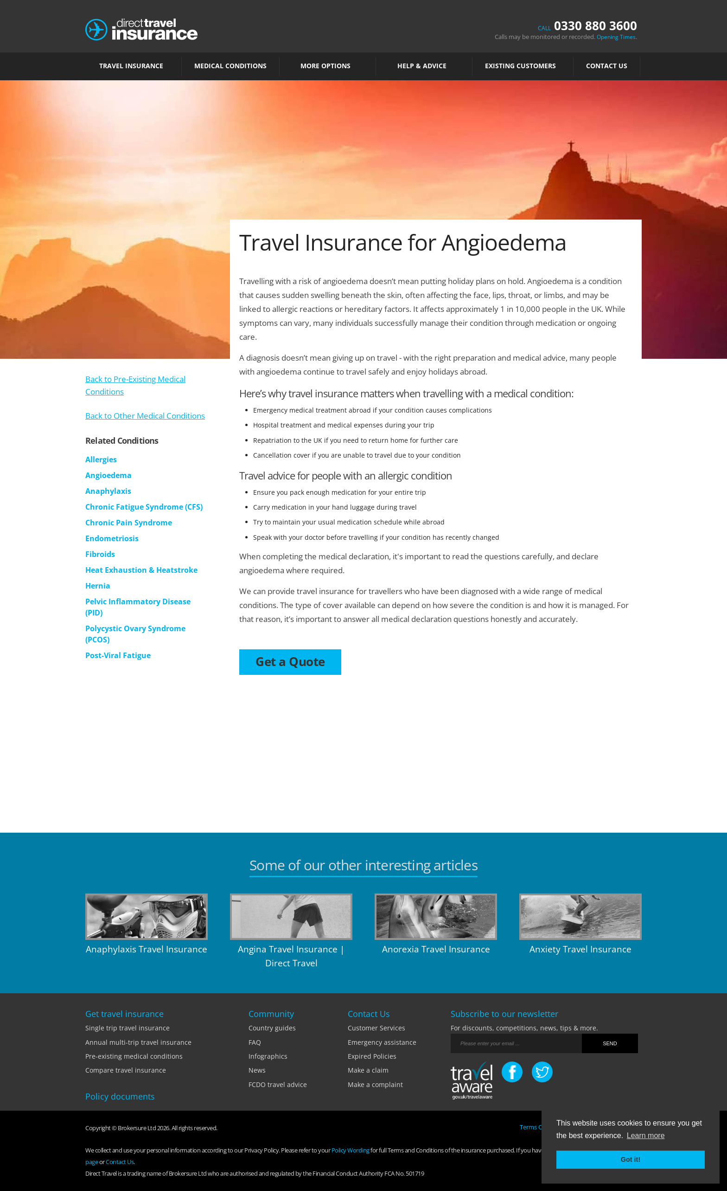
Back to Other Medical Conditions (145, 415)
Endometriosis (112, 538)
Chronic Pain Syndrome (128, 523)
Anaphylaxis (108, 491)
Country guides (272, 1027)
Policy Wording (351, 1150)
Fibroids (100, 554)
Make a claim (368, 1070)
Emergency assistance (382, 1042)
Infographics (268, 1056)
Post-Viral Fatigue (118, 655)
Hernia (97, 586)
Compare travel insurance (125, 1070)
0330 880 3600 (587, 25)
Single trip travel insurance (127, 1027)
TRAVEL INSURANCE (133, 66)
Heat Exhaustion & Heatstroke (141, 570)
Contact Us (606, 66)
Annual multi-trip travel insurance (138, 1042)
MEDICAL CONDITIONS (230, 66)
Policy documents (120, 1096)
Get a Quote (290, 661)
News (257, 1070)
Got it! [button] (630, 1159)
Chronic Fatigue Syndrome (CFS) (144, 507)
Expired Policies (372, 1056)
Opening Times (616, 37)
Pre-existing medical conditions (134, 1056)
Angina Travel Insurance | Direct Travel (291, 956)
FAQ (255, 1042)
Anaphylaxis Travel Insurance (146, 949)
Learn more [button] (646, 1135)
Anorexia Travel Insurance (436, 949)
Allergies (101, 459)
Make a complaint (375, 1084)
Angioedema (108, 475)
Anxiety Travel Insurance (580, 949)
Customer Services (376, 1027)
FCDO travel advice (278, 1084)
